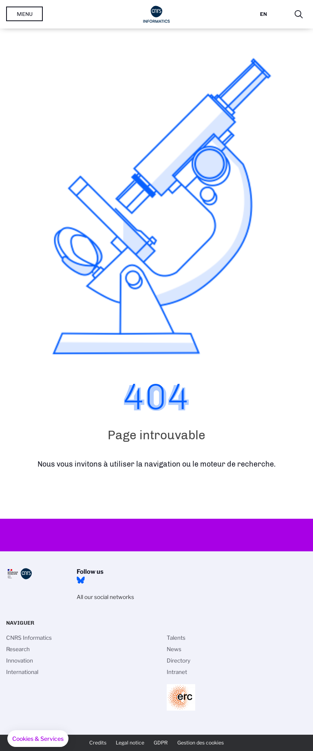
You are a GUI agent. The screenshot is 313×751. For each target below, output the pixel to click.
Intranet (177, 672)
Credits (97, 743)
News (174, 649)
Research (18, 649)
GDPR (161, 743)
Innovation (19, 660)
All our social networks (105, 597)
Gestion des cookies (200, 743)
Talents (176, 637)
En (263, 14)
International (22, 672)
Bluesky (81, 580)
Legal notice (130, 743)
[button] (37, 738)
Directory (178, 660)
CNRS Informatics (29, 637)
